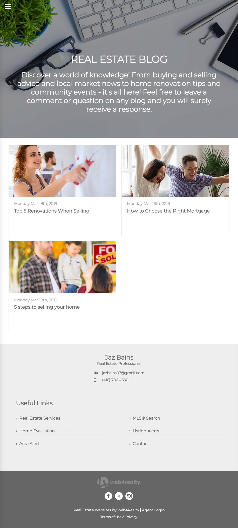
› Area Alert (27, 443)
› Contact (139, 443)
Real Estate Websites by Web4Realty (106, 510)
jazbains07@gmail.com (123, 373)
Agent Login (153, 510)
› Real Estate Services (38, 418)
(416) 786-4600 (115, 380)
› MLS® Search (144, 418)
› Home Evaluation (35, 430)
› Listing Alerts (144, 430)
